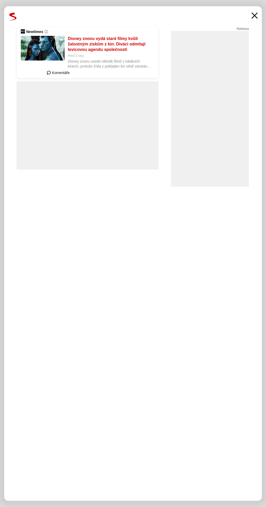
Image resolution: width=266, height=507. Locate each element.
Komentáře (58, 73)
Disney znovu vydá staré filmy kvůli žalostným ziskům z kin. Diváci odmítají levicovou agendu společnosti (106, 44)
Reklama (243, 29)
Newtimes (34, 32)
